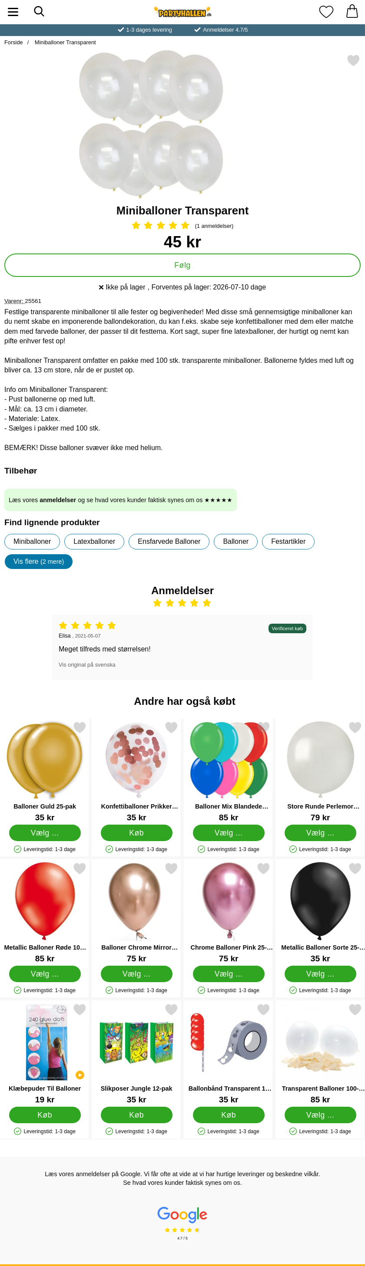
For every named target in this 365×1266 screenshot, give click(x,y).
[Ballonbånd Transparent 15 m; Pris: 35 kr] (228, 1053)
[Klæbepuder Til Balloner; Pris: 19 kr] (45, 1053)
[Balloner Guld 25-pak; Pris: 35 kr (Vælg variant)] (45, 771)
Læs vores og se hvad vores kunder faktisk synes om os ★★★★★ (120, 500)
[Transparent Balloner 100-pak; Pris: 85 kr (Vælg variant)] (320, 1053)
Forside (13, 42)
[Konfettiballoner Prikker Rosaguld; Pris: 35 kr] (136, 771)
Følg (182, 265)
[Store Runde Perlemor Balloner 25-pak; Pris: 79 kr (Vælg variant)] (320, 771)
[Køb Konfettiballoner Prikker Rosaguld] (137, 833)
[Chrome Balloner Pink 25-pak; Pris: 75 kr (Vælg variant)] (228, 912)
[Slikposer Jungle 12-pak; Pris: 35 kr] (136, 1053)
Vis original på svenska (87, 664)
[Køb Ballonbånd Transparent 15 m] (228, 1115)
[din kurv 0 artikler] (352, 12)
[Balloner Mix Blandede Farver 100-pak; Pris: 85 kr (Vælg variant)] (228, 771)
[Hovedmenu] (13, 12)
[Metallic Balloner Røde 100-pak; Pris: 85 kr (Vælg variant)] (45, 912)
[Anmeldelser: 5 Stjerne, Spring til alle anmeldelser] (182, 226)
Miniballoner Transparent (64, 42)
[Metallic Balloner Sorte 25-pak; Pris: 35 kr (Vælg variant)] (320, 912)
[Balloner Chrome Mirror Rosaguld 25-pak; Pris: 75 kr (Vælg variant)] (136, 912)
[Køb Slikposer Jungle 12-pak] (137, 1115)
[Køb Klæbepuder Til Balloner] (45, 1115)
